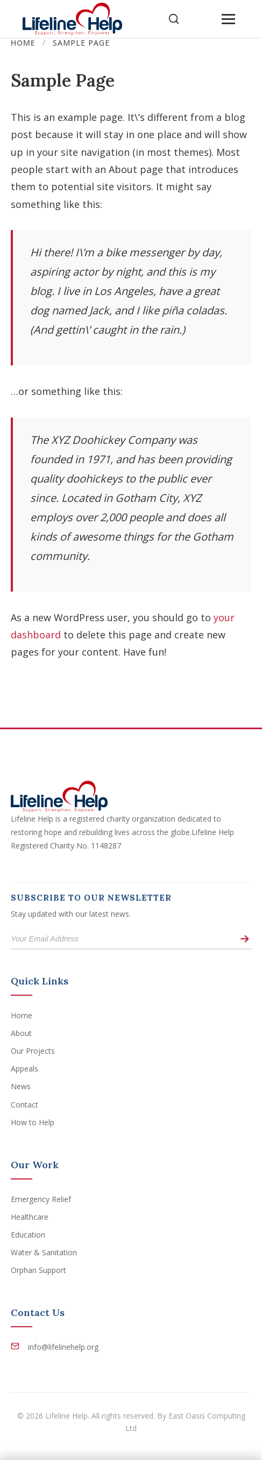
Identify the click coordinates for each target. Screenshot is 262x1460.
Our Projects (33, 1051)
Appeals (24, 1068)
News (21, 1086)
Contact (24, 1104)
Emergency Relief (41, 1199)
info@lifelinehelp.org (63, 1347)
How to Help (32, 1122)
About (21, 1033)
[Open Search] (174, 19)
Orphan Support (38, 1270)
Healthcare (29, 1217)
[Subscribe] (244, 939)
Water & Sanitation (44, 1252)
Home (23, 43)
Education (28, 1234)
